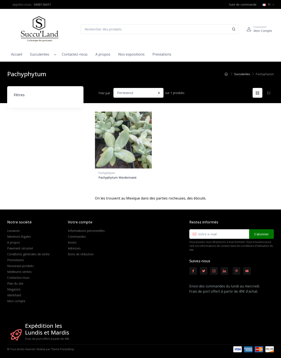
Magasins (14, 288)
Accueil (16, 54)
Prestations (161, 54)
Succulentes (39, 54)
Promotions (15, 258)
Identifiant (14, 294)
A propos (102, 54)
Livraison (13, 229)
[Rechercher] (234, 29)
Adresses (74, 247)
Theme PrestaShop (62, 348)
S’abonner (261, 232)
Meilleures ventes (19, 270)
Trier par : (105, 93)
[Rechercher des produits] (160, 29)
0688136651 (42, 4)
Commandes (77, 235)
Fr (267, 4)
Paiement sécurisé (20, 247)
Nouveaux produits (20, 264)
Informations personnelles (86, 229)
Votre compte (80, 220)
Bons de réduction (81, 253)
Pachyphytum (106, 173)
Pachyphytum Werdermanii (117, 177)
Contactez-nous (75, 54)
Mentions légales (19, 235)
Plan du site (15, 282)
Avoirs (72, 241)
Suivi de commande (240, 4)
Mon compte (16, 299)
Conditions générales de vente (28, 253)
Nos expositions (131, 54)
